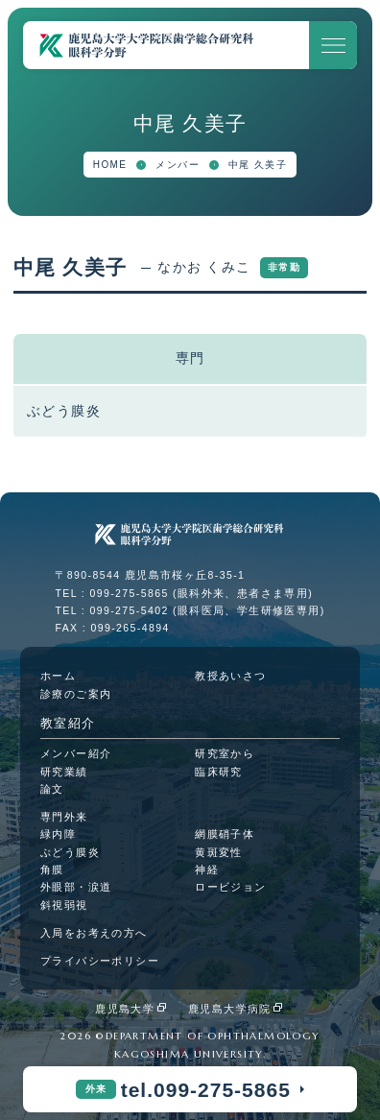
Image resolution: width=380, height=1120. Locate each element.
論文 (52, 789)
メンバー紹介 (75, 753)
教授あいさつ (230, 675)
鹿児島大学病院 (230, 1008)
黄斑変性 (219, 852)
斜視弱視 (64, 905)
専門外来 (64, 816)
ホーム (58, 675)
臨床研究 (219, 771)
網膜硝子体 (224, 834)
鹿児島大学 (124, 1008)
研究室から (224, 753)
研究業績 (64, 771)
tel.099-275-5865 (206, 1090)
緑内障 (58, 834)
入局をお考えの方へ (94, 933)
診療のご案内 (75, 694)
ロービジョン (230, 887)
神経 (207, 869)
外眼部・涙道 (75, 887)
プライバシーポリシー (99, 960)
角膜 (52, 869)
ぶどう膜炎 (70, 852)
